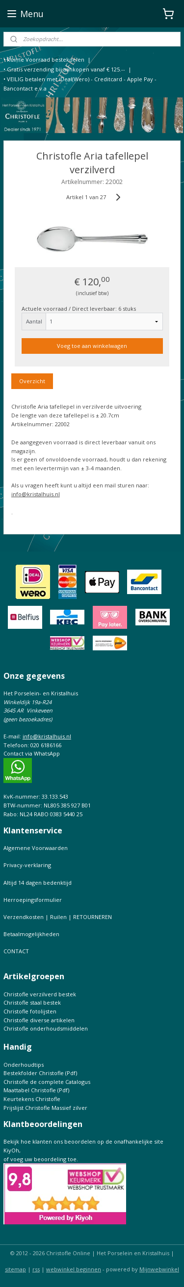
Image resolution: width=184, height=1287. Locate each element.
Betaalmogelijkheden (31, 934)
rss (36, 1269)
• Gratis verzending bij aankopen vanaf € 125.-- (64, 69)
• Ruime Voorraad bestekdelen (43, 59)
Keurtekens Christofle (31, 1099)
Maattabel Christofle (29, 1090)
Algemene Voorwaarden (35, 847)
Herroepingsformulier (32, 899)
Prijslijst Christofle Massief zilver (45, 1107)
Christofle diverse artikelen (39, 1020)
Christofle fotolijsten (29, 1011)
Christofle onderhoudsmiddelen (45, 1028)
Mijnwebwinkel (159, 1269)
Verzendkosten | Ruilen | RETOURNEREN (57, 916)
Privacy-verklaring (27, 865)
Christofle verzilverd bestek (39, 994)
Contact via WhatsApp (31, 753)
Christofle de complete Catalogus (46, 1081)
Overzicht (32, 381)
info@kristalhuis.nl (35, 493)
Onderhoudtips (23, 1064)
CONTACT (16, 951)
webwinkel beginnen (73, 1269)
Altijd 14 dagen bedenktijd (37, 882)
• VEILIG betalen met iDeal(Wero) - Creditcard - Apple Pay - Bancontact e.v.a (80, 83)
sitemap (15, 1269)
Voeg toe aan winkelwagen (92, 345)
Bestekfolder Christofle (33, 1073)
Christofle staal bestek (32, 1002)
